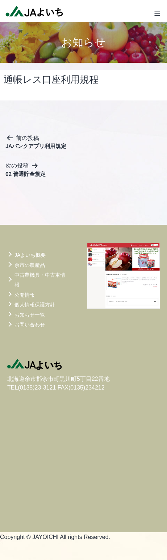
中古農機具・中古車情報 (39, 280)
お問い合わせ (29, 325)
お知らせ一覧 (29, 315)
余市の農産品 (29, 265)
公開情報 (24, 295)
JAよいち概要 (30, 255)
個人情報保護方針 (34, 305)
